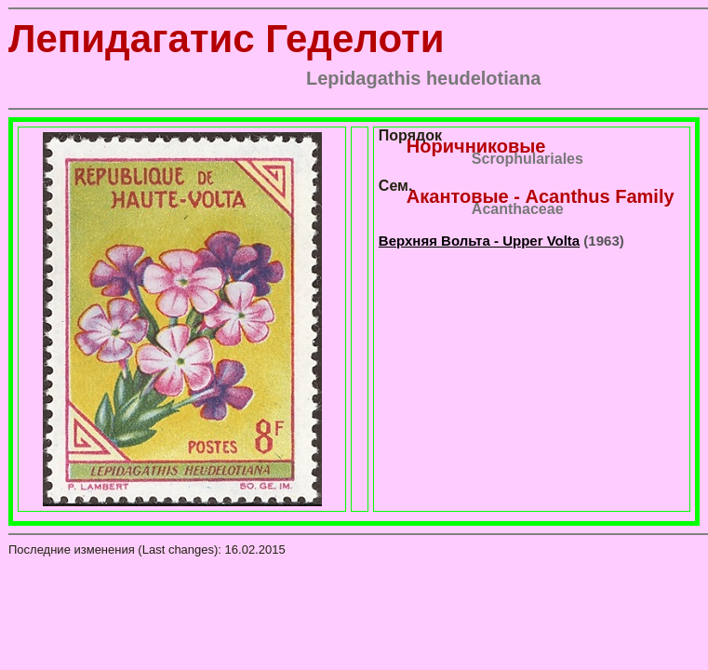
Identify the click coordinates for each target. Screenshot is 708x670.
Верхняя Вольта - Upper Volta (479, 240)
